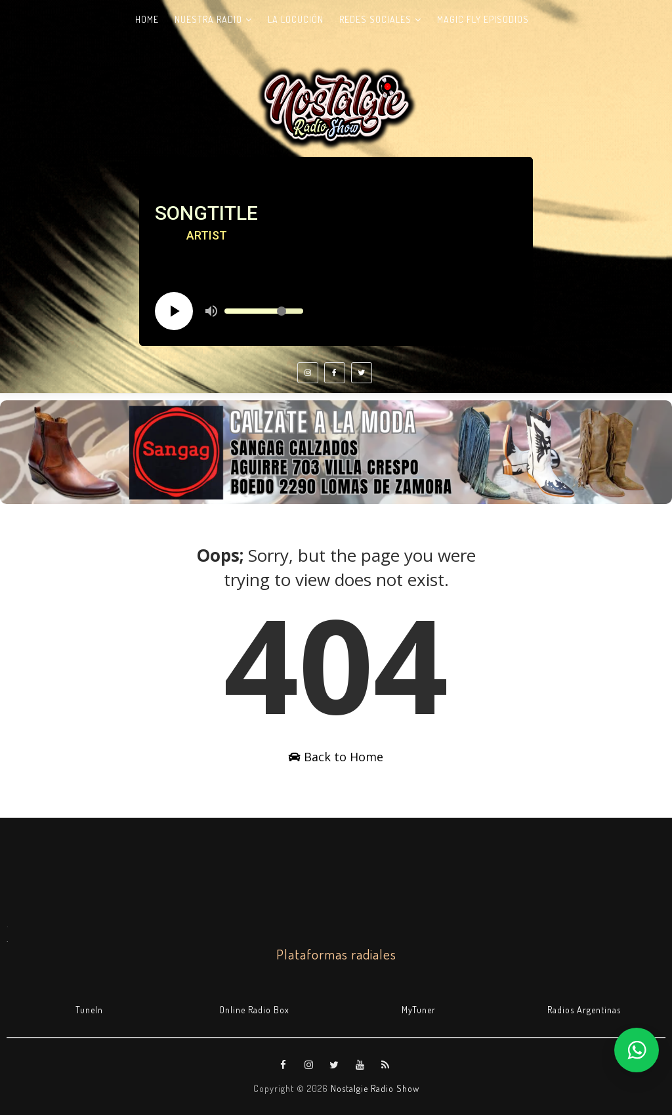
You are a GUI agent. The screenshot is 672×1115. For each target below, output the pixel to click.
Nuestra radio (208, 19)
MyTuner (419, 1009)
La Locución (296, 19)
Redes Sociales (375, 19)
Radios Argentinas (584, 1009)
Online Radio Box (254, 1009)
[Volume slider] (263, 311)
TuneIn (89, 1009)
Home (147, 19)
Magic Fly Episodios (483, 19)
